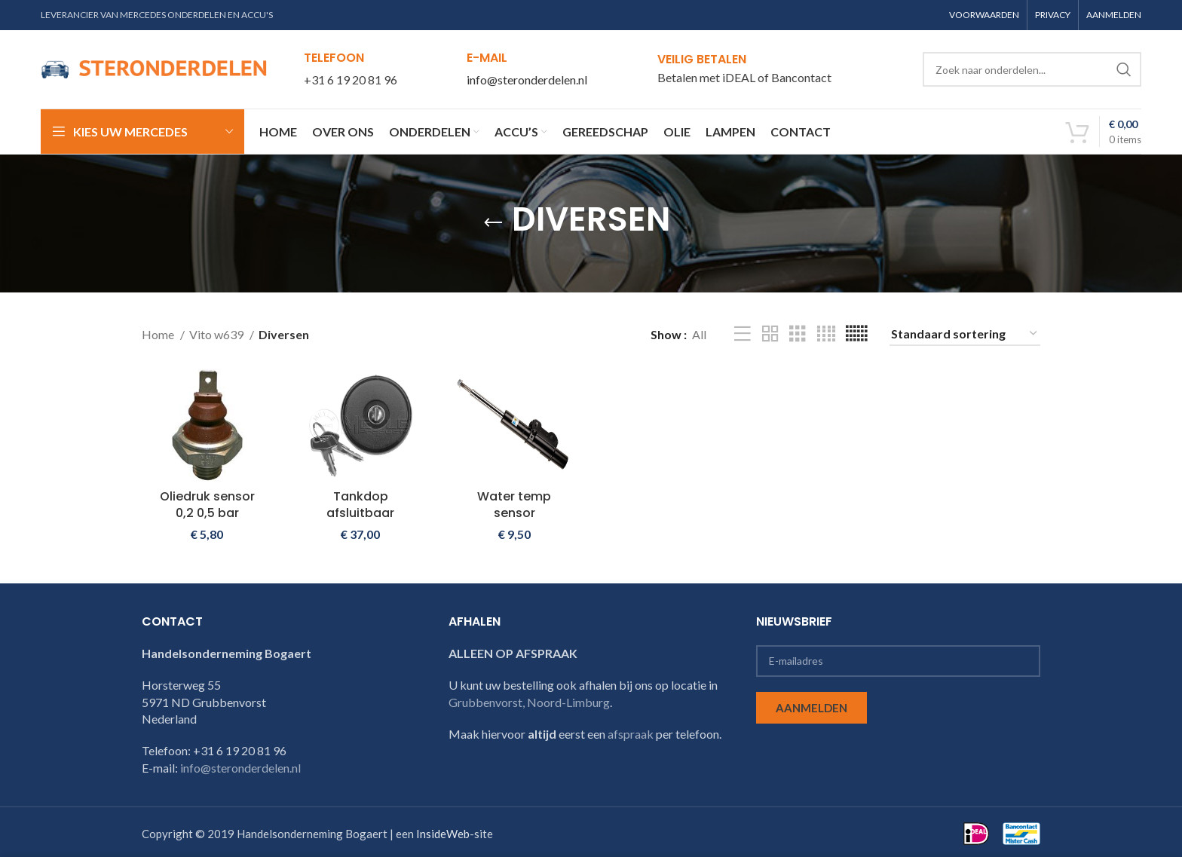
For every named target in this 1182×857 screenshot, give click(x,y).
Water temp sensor (514, 505)
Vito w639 (217, 334)
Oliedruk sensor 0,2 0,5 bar (207, 505)
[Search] (1032, 69)
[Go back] (493, 223)
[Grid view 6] (856, 334)
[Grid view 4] (826, 334)
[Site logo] (154, 67)
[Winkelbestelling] (965, 334)
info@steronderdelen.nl (527, 79)
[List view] (742, 334)
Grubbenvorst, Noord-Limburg (529, 702)
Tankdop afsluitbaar (360, 505)
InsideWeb (443, 833)
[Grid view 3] (797, 334)
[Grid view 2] (770, 334)
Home (159, 334)
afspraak (631, 734)
